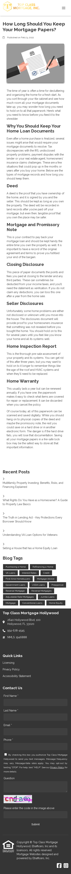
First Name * (11, 695)
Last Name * (11, 710)
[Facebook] (59, 866)
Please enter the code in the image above (29, 808)
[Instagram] (66, 866)
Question (9, 778)
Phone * (8, 739)
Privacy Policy (57, 767)
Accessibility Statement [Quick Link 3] (17, 676)
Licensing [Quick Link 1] (8, 662)
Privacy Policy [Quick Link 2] (11, 669)
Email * (8, 725)
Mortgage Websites (29, 854)
